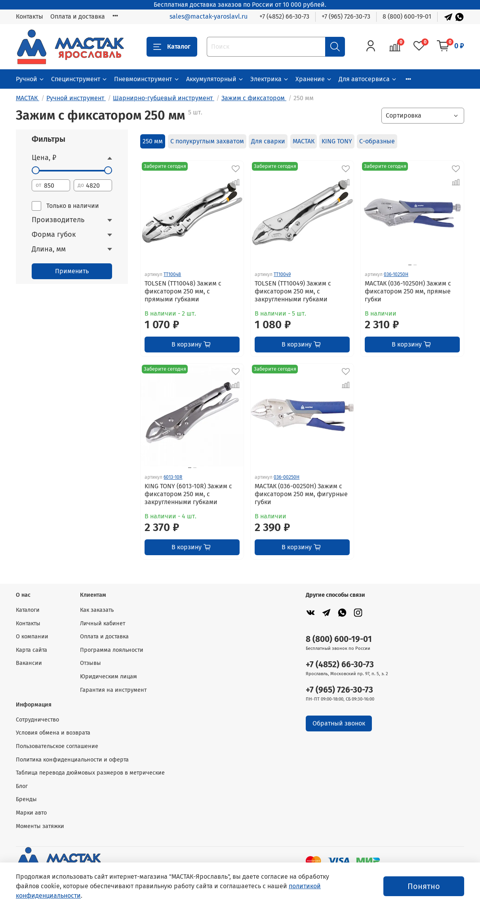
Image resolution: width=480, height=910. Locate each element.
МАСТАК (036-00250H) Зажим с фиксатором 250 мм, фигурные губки (301, 494)
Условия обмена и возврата (53, 732)
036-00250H (286, 477)
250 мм (153, 141)
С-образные (377, 141)
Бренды (26, 799)
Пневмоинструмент (146, 79)
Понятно (424, 886)
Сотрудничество (37, 719)
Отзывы (90, 663)
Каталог (171, 47)
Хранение (313, 79)
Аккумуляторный (215, 79)
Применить (72, 271)
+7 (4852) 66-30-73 (284, 16)
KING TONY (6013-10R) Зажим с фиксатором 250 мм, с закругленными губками (188, 494)
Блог (22, 786)
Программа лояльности (111, 650)
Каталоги (28, 610)
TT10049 (282, 274)
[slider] (36, 170)
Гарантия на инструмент (113, 690)
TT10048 (172, 274)
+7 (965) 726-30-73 (346, 16)
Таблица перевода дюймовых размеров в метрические (90, 772)
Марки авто (31, 812)
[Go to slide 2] (194, 467)
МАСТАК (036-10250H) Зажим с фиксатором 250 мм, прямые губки (408, 291)
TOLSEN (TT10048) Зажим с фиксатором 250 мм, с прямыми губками (183, 291)
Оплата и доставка (77, 16)
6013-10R (173, 477)
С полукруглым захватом (207, 141)
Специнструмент (79, 79)
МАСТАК (303, 141)
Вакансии (29, 663)
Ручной (30, 79)
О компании (32, 636)
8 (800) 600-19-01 (407, 16)
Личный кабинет (102, 623)
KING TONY (337, 141)
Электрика (269, 79)
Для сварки (268, 141)
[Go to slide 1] (189, 467)
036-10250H (396, 274)
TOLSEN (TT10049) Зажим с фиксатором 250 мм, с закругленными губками (293, 291)
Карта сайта (31, 650)
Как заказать (97, 610)
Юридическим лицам (108, 676)
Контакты (29, 16)
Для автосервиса (368, 79)
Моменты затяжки (40, 826)
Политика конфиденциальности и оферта (72, 759)
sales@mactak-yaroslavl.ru (209, 16)
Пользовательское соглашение (57, 746)
